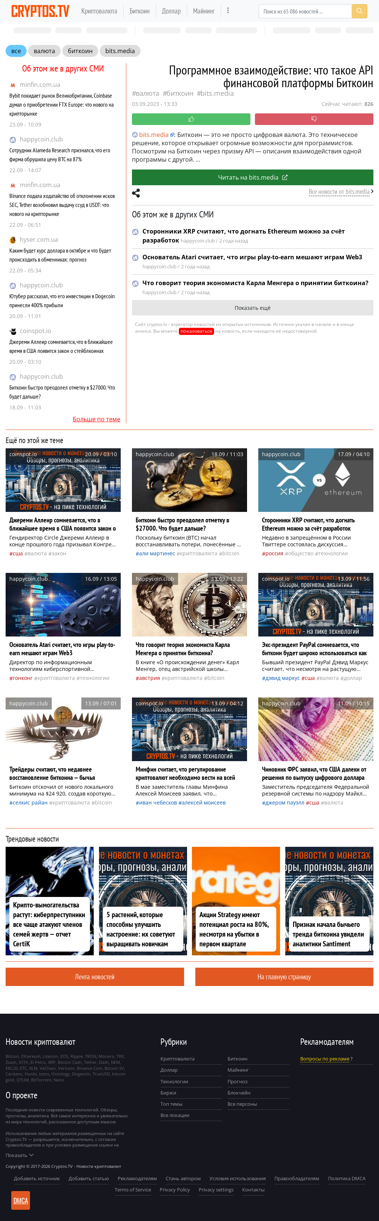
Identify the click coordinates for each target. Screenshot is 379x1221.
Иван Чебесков (158, 802)
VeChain (48, 1068)
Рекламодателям (137, 1178)
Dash (104, 1062)
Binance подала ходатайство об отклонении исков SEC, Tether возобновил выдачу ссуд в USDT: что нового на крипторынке (62, 204)
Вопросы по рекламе (324, 1058)
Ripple (76, 1056)
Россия (274, 553)
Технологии (174, 1081)
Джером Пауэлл (284, 802)
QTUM (22, 1080)
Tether (90, 1062)
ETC (23, 1068)
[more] (228, 11)
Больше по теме (96, 419)
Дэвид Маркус (282, 677)
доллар (353, 677)
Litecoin (50, 1056)
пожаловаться (196, 331)
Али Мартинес (157, 553)
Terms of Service (133, 1189)
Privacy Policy (175, 1189)
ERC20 (12, 1068)
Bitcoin (231, 553)
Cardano (14, 1074)
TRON (90, 1056)
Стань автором (183, 1178)
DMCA (20, 1200)
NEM (115, 1062)
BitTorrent (41, 1080)
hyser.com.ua (39, 239)
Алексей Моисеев (204, 802)
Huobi (31, 1074)
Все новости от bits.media (339, 191)
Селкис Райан (30, 802)
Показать (19, 1155)
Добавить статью (89, 1178)
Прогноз (237, 1081)
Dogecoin (81, 1074)
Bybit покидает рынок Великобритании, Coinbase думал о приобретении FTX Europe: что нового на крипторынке (61, 104)
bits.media (120, 51)
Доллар (171, 10)
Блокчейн (239, 1092)
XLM (33, 1068)
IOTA (23, 1062)
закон (59, 553)
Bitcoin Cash (70, 1062)
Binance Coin (89, 1068)
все (16, 51)
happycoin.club (41, 139)
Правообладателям (296, 1178)
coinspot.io (35, 331)
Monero (106, 1056)
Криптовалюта (99, 10)
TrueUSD (101, 1074)
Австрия (149, 677)
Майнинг (204, 10)
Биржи (168, 1092)
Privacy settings (216, 1189)
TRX (120, 1056)
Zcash (11, 1062)
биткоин (80, 51)
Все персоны (242, 1104)
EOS (64, 1056)
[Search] (313, 11)
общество (300, 553)
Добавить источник (37, 1178)
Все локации (174, 1115)
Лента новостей (94, 976)
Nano (59, 1080)
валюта (44, 51)
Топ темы (171, 1104)
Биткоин (140, 10)
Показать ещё (253, 307)
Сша (18, 553)
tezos (44, 1074)
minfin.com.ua (40, 84)
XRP (51, 1062)
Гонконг (23, 677)
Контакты (253, 1189)
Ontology (60, 1074)
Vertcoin (66, 1068)
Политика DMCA (347, 1178)
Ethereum (30, 1056)
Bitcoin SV (114, 1068)
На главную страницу (284, 976)
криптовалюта (198, 553)
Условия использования (238, 1178)
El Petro (38, 1062)
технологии (333, 553)
